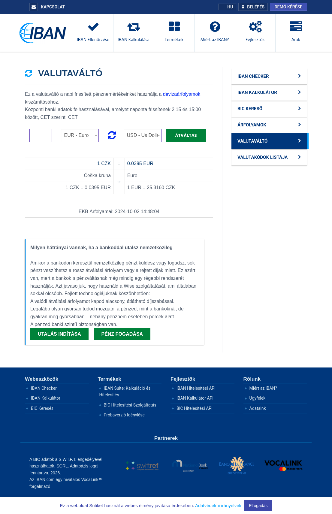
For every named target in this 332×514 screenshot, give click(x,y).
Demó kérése (288, 7)
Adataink (257, 408)
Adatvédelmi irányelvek (218, 505)
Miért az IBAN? (263, 388)
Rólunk (252, 379)
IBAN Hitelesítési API (196, 388)
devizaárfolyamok (182, 94)
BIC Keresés (42, 408)
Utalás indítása (59, 334)
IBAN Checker (44, 388)
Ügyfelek (257, 398)
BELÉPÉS (251, 7)
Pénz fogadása (122, 334)
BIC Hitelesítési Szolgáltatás (130, 405)
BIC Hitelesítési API (195, 408)
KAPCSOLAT (47, 7)
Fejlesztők (183, 379)
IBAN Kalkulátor (45, 398)
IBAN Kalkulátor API (195, 398)
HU (227, 7)
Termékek (109, 379)
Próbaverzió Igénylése (124, 415)
